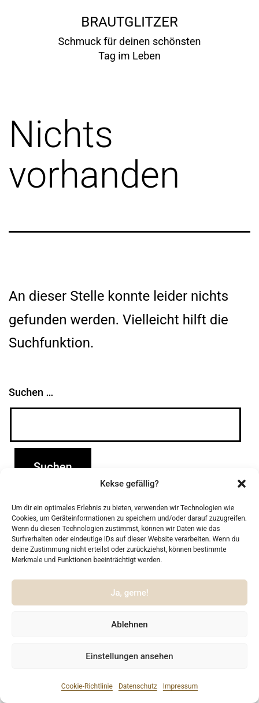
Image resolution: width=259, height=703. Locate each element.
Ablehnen (129, 624)
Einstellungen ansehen (129, 656)
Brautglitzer (129, 22)
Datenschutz (138, 686)
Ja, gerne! (129, 593)
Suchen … (31, 392)
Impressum (180, 686)
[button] (241, 483)
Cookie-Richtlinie (87, 686)
